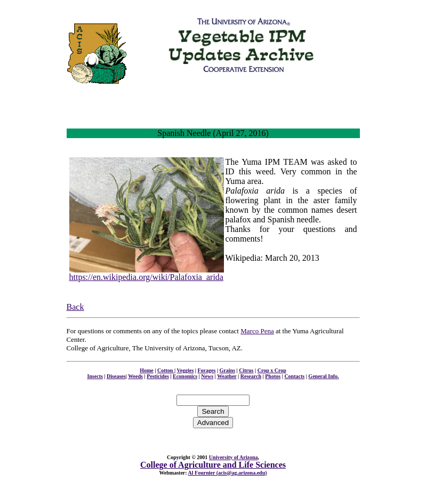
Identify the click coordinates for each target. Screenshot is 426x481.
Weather (226, 376)
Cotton (165, 370)
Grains (227, 370)
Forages (207, 370)
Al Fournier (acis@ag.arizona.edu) (227, 473)
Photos (272, 376)
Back (75, 306)
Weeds (135, 376)
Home (147, 370)
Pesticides (158, 376)
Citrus (246, 370)
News (207, 376)
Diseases (116, 376)
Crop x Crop (272, 370)
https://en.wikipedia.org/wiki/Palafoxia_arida (146, 277)
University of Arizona (233, 457)
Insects (94, 376)
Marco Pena (257, 331)
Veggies (185, 370)
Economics (185, 376)
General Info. (323, 376)
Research (250, 376)
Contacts (294, 376)
